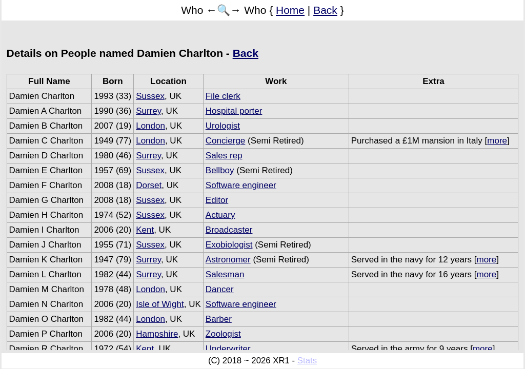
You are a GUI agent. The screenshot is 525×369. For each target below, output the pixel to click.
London (150, 126)
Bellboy (220, 170)
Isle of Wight (160, 304)
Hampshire (157, 334)
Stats (307, 360)
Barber (219, 319)
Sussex (150, 96)
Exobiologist (229, 245)
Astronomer (228, 259)
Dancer (220, 289)
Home (290, 10)
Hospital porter (234, 111)
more (497, 141)
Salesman (225, 274)
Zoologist (223, 334)
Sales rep (224, 155)
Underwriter (228, 349)
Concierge (226, 141)
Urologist (223, 126)
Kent (145, 230)
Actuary (220, 215)
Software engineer (241, 185)
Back (325, 10)
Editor (217, 200)
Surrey (148, 111)
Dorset (148, 185)
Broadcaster (229, 230)
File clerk (223, 96)
